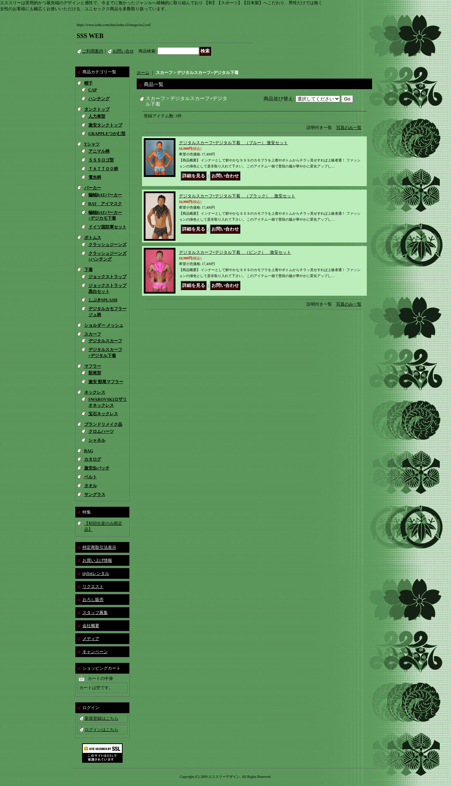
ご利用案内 (92, 51)
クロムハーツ (101, 431)
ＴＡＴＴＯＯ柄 (103, 168)
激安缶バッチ (97, 468)
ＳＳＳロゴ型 (101, 160)
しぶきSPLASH (103, 299)
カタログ (92, 459)
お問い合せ (123, 51)
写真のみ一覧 (349, 127)
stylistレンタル (96, 573)
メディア (90, 638)
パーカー (92, 187)
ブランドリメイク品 (103, 424)
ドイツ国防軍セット (107, 227)
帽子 (88, 83)
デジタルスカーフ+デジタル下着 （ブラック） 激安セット (237, 196)
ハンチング (99, 98)
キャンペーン (95, 651)
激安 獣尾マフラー (105, 381)
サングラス (94, 494)
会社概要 (90, 625)
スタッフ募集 (95, 612)
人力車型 (96, 116)
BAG (88, 450)
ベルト (90, 476)
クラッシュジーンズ (107, 244)
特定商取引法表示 (99, 547)
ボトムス (92, 237)
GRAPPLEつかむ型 (106, 133)
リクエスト (93, 586)
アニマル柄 (99, 151)
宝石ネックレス (103, 413)
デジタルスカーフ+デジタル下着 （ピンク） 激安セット (235, 252)
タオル (90, 485)
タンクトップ (97, 109)
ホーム (143, 72)
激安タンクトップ (105, 125)
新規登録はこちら (101, 718)
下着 (88, 269)
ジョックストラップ (107, 276)
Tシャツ (92, 144)
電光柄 (94, 177)
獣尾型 (94, 372)
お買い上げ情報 (97, 560)
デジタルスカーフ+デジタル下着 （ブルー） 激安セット (233, 142)
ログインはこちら (101, 729)
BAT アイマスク (105, 203)
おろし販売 (93, 599)
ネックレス (94, 392)
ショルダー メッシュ (103, 325)
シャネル (96, 440)
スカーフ (92, 334)
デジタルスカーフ (105, 340)
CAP (92, 89)
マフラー (92, 366)
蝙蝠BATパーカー (105, 194)
